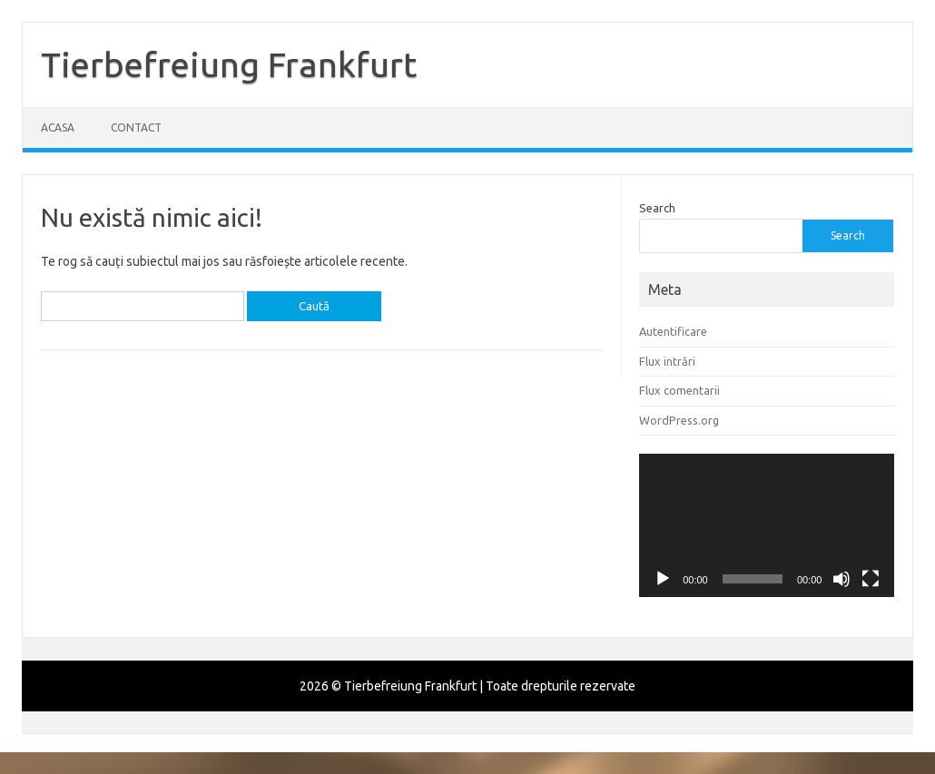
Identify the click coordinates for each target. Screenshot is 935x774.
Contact (136, 127)
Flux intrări (667, 361)
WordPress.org (679, 420)
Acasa (57, 127)
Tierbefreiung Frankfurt (229, 64)
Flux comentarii (679, 390)
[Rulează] (663, 579)
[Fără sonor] (841, 579)
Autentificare (673, 331)
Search (657, 207)
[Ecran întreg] (870, 579)
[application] (766, 525)
